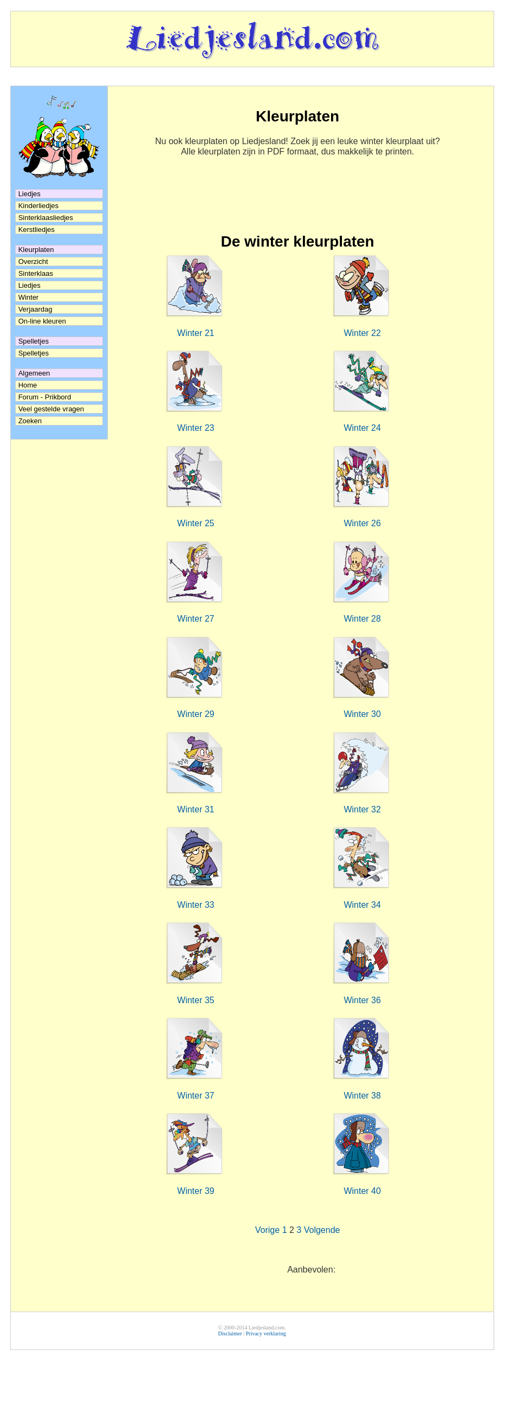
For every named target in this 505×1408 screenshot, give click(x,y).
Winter (28, 297)
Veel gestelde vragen (51, 409)
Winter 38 (362, 1095)
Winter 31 (195, 809)
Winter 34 (362, 904)
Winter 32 (362, 809)
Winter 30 (362, 714)
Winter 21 (195, 333)
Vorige (267, 1230)
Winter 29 (195, 714)
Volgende (322, 1230)
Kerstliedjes (36, 229)
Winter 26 (362, 523)
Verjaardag (35, 309)
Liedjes (29, 285)
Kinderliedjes (38, 206)
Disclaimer (230, 1333)
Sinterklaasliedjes (45, 218)
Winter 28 (362, 618)
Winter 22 (362, 333)
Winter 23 (195, 427)
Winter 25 (195, 523)
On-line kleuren (42, 321)
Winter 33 (195, 904)
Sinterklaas (35, 273)
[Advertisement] (297, 200)
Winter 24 (362, 427)
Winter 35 (195, 1000)
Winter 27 (195, 618)
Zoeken (30, 421)
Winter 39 (195, 1191)
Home (27, 385)
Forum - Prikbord (45, 397)
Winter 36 (362, 1000)
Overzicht (33, 261)
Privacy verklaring (265, 1333)
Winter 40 (362, 1191)
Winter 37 (195, 1095)
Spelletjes (33, 353)
